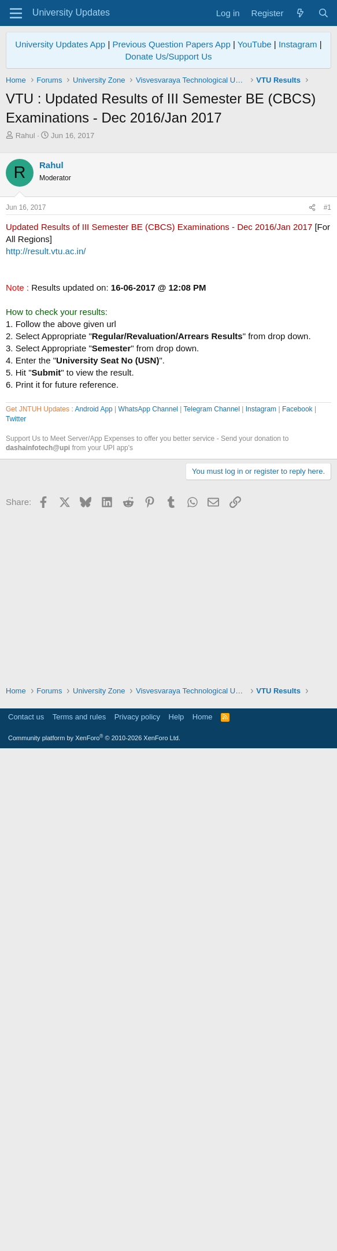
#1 (327, 369)
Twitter (16, 748)
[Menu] (15, 13)
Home (202, 1213)
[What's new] (300, 13)
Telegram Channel (212, 738)
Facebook (297, 738)
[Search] (323, 13)
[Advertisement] (168, 228)
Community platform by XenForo (94, 1234)
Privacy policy (137, 1213)
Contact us (26, 1213)
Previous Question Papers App (171, 44)
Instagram (298, 44)
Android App (93, 738)
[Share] (312, 369)
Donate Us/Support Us (168, 56)
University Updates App (60, 44)
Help (176, 1213)
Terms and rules (79, 1213)
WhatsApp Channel (148, 738)
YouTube (255, 44)
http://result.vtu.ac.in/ (46, 413)
